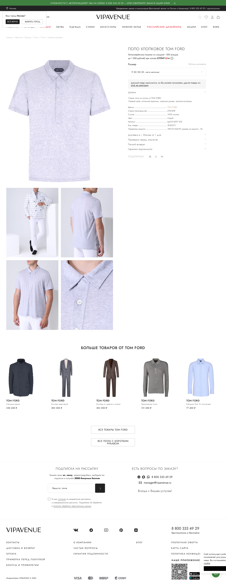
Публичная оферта (184, 542)
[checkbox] (75, 502)
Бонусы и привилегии (22, 565)
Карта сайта (179, 548)
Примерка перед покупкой (25, 559)
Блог (204, 26)
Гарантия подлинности (90, 553)
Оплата (11, 553)
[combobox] (167, 72)
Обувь (60, 26)
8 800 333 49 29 (197, 8)
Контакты (13, 542)
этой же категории (139, 85)
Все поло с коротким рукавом (113, 442)
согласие (62, 499)
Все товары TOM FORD (113, 430)
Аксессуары (108, 26)
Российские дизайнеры (164, 26)
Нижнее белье (131, 26)
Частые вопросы (85, 548)
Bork (216, 26)
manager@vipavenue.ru (157, 483)
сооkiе (164, 563)
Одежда (75, 26)
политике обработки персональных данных (72, 506)
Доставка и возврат (20, 548)
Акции (191, 26)
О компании (82, 542)
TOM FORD (172, 107)
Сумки (90, 26)
